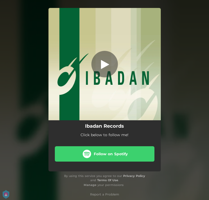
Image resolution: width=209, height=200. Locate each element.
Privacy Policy (134, 176)
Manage (90, 185)
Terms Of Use (107, 180)
